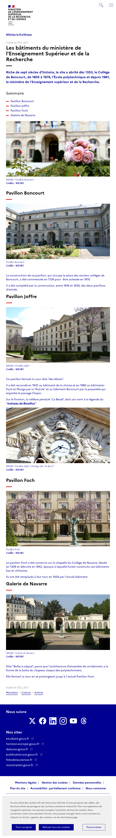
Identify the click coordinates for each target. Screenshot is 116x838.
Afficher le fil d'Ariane (19, 34)
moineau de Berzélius (21, 403)
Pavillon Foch (19, 110)
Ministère (12, 692)
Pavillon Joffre (20, 106)
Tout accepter (24, 827)
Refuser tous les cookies (56, 827)
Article (38, 692)
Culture (26, 692)
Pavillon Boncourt (22, 101)
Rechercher (101, 3)
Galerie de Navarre (23, 115)
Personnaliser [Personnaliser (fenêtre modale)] (94, 827)
